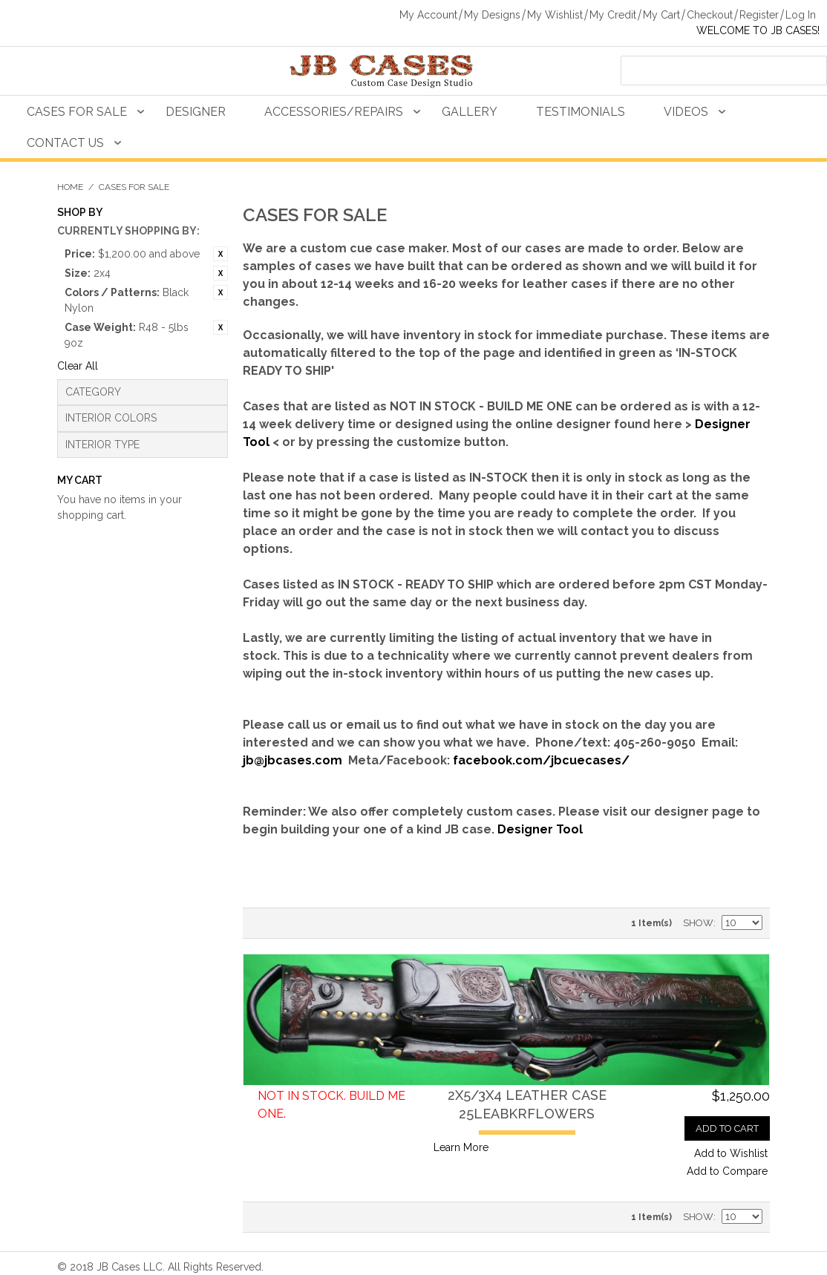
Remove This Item (220, 253)
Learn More (461, 1147)
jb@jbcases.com (292, 760)
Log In (800, 15)
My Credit (612, 15)
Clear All (77, 366)
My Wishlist (555, 15)
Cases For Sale (77, 112)
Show (698, 922)
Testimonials (580, 112)
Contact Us (65, 143)
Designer (196, 112)
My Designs (492, 15)
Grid (287, 923)
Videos (686, 112)
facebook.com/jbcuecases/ (541, 760)
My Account (428, 15)
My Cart (661, 15)
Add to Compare (727, 1171)
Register (759, 15)
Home (70, 187)
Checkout (710, 15)
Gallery (469, 112)
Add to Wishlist (731, 1153)
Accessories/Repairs (333, 112)
